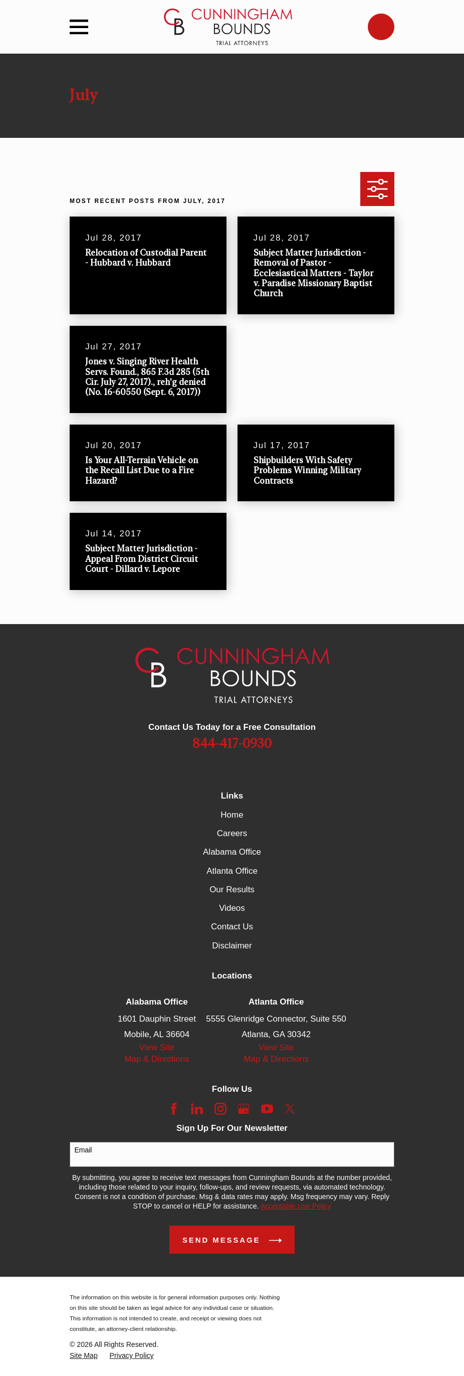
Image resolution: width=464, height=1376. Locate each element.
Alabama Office (232, 852)
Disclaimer (232, 945)
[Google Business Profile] (244, 1109)
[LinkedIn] (197, 1109)
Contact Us (232, 926)
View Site (157, 1047)
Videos (232, 908)
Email (83, 1150)
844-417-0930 (232, 743)
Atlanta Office (232, 871)
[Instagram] (220, 1109)
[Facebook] (174, 1109)
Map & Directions (156, 1059)
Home (231, 815)
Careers (232, 833)
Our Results (232, 889)
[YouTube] (267, 1109)
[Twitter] (290, 1109)
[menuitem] (84, 1355)
